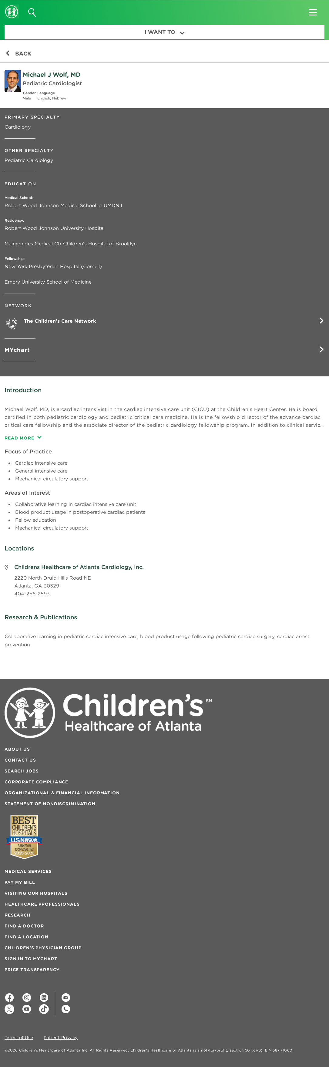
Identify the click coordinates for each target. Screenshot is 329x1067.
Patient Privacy (61, 1037)
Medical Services (28, 871)
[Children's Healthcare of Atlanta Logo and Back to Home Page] (11, 7)
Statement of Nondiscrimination (50, 803)
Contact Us (20, 760)
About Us (17, 749)
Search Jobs (22, 771)
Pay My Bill (20, 882)
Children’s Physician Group (43, 948)
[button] (313, 10)
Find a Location (27, 937)
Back (18, 53)
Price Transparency (32, 969)
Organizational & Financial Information (62, 793)
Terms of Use (19, 1037)
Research (18, 915)
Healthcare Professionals (42, 904)
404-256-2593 (32, 594)
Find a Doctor (24, 926)
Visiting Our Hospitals (36, 893)
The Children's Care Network (174, 321)
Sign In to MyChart (31, 958)
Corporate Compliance (36, 782)
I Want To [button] (165, 32)
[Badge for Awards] (24, 837)
